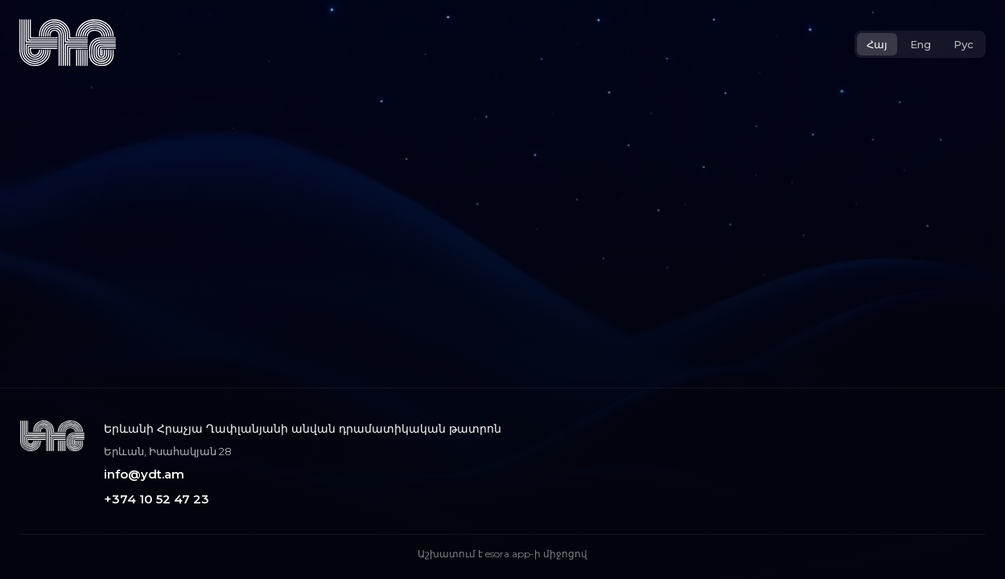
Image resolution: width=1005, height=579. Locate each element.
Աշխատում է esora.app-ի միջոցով (502, 554)
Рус (964, 44)
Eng (920, 44)
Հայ (877, 44)
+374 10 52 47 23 (156, 499)
